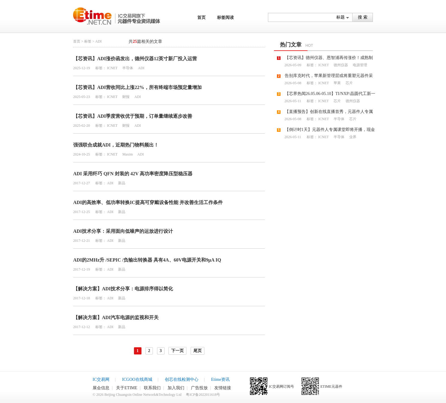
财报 (125, 97)
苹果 (337, 83)
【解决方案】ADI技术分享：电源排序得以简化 (123, 288)
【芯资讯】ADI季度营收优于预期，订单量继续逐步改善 (132, 116)
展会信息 (101, 388)
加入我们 (176, 388)
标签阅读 (225, 17)
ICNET (112, 68)
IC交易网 (101, 379)
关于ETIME (126, 388)
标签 (87, 41)
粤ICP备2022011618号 (203, 395)
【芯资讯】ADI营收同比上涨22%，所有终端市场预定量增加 (137, 87)
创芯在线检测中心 (181, 379)
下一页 (177, 350)
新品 (121, 183)
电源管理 (359, 65)
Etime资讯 (220, 379)
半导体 (127, 68)
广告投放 (199, 388)
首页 (201, 17)
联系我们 (152, 388)
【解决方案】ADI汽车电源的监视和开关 (116, 317)
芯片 (349, 83)
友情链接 (222, 388)
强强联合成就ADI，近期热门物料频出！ (116, 144)
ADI (140, 68)
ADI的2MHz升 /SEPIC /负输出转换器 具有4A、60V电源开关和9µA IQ (147, 259)
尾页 (197, 350)
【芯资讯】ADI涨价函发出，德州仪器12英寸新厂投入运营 (135, 58)
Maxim (127, 154)
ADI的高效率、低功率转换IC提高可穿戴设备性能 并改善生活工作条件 (148, 202)
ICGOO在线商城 (137, 379)
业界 (352, 137)
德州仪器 (340, 65)
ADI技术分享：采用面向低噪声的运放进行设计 (123, 231)
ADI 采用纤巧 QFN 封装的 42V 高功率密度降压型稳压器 (132, 173)
